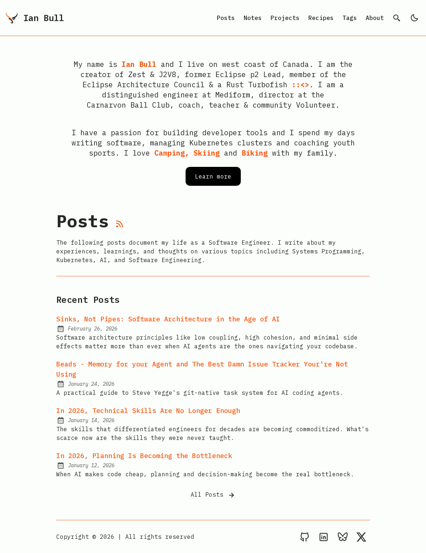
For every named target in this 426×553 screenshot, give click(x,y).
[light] (414, 18)
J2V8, (169, 74)
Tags (349, 17)
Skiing (207, 153)
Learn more (213, 176)
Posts (226, 17)
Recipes (321, 17)
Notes (253, 17)
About (375, 17)
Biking (255, 153)
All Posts (213, 495)
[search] (397, 18)
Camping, (171, 153)
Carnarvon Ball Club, (130, 105)
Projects (285, 17)
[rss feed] (119, 225)
